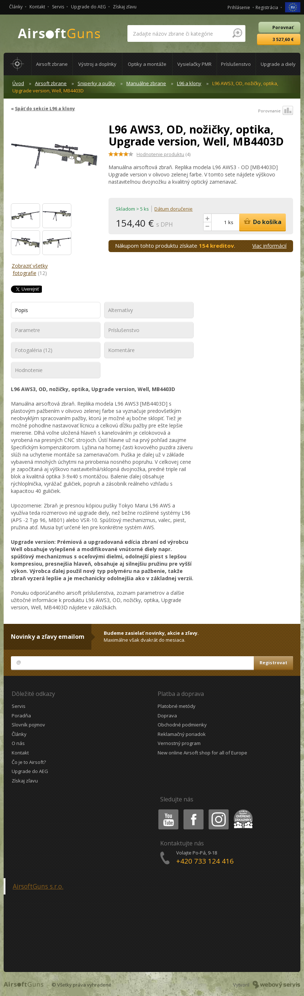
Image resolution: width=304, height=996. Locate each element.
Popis (21, 310)
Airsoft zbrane (51, 83)
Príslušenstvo (123, 330)
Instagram (218, 810)
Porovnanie (275, 111)
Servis (58, 7)
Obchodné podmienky (182, 724)
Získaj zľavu (125, 7)
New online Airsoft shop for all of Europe (202, 752)
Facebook (192, 810)
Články (16, 7)
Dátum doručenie (173, 209)
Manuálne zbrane (146, 83)
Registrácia (267, 7)
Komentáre (121, 350)
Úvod (18, 83)
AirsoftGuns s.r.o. (38, 886)
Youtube (166, 810)
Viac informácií (269, 245)
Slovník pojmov (28, 724)
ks (230, 222)
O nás (18, 743)
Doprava (167, 715)
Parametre (27, 330)
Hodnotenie (29, 370)
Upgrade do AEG (88, 7)
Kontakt (37, 7)
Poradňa (21, 715)
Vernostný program (179, 743)
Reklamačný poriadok (182, 734)
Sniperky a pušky (96, 83)
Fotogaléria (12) (33, 350)
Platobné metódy (177, 706)
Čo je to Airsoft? (29, 762)
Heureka (242, 810)
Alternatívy (120, 310)
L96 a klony (189, 83)
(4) (163, 154)
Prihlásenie (239, 7)
